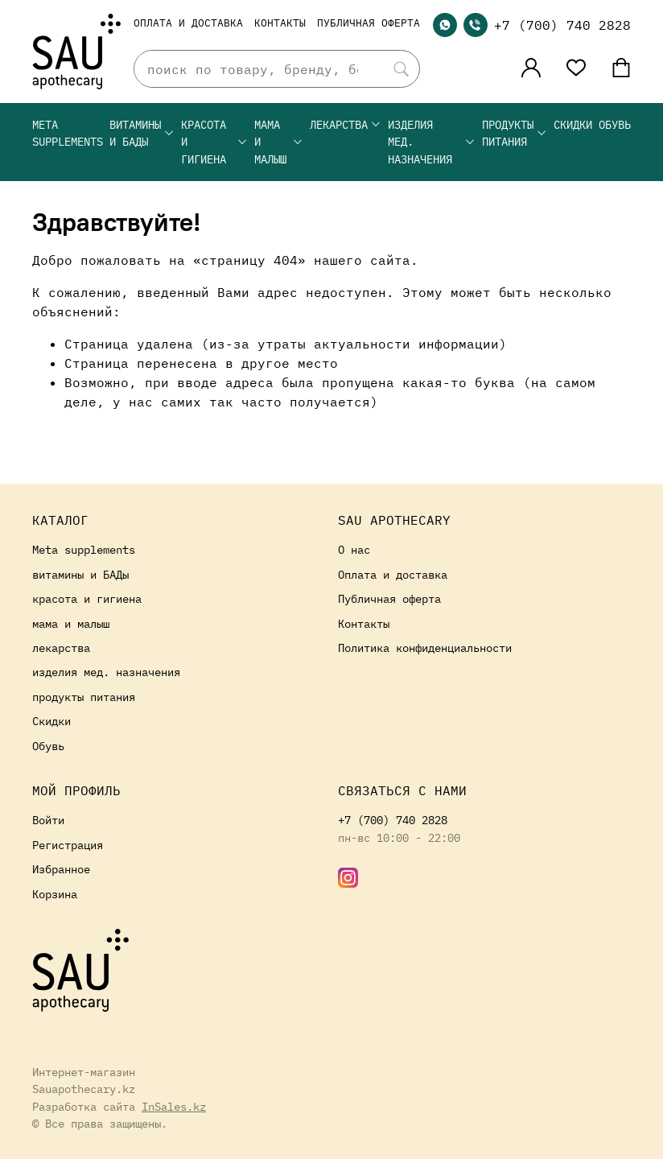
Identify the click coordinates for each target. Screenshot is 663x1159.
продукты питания (514, 133)
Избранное (61, 868)
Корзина (54, 893)
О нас (354, 549)
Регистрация (67, 844)
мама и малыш (278, 142)
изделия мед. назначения (432, 142)
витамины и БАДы (142, 133)
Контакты (280, 23)
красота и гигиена (214, 142)
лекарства (345, 124)
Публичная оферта (368, 23)
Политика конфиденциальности (425, 647)
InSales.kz (174, 1106)
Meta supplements (67, 133)
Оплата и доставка (188, 23)
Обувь (615, 124)
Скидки (573, 124)
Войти (48, 819)
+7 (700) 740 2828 (562, 25)
